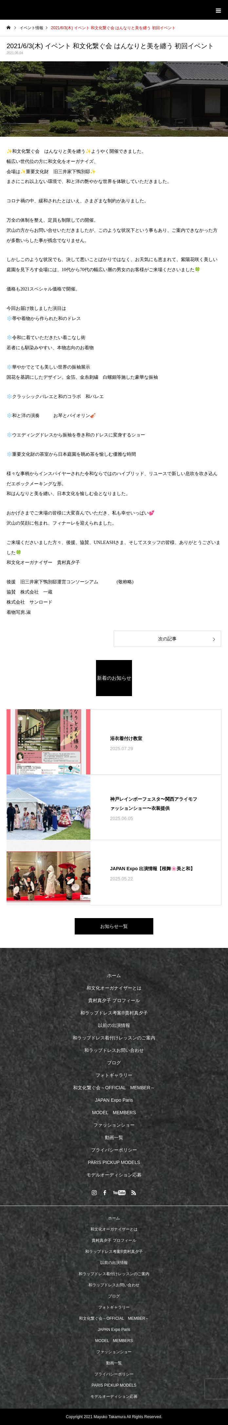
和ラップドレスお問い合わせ (114, 1050)
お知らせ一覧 (114, 926)
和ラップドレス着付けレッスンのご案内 (114, 1037)
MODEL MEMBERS (114, 1112)
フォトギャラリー (114, 1075)
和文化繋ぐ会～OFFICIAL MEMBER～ (114, 1087)
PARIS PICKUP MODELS (114, 1162)
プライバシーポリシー (114, 1150)
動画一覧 (114, 1137)
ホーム (114, 975)
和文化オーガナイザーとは (114, 988)
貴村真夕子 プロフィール (114, 1000)
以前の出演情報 (114, 1025)
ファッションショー (114, 1125)
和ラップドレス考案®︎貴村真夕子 (114, 1012)
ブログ (114, 1062)
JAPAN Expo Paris (114, 1100)
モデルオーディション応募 (114, 1174)
